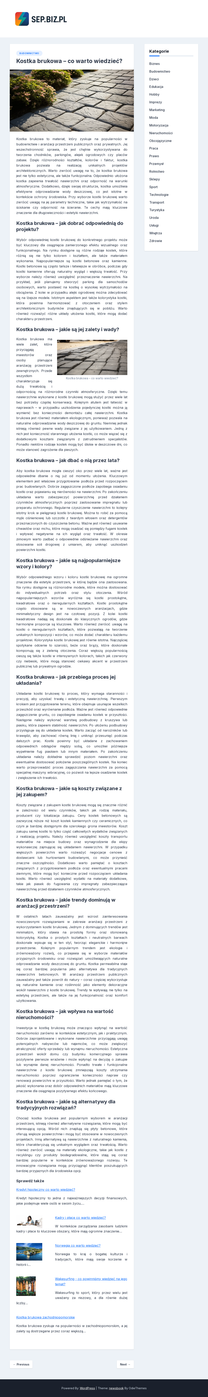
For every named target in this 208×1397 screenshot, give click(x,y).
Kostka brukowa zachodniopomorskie (45, 1317)
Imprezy (155, 102)
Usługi (154, 225)
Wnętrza (155, 233)
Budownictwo (29, 53)
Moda (153, 118)
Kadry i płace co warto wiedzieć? (80, 1218)
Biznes (154, 64)
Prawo (154, 156)
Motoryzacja (158, 125)
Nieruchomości (161, 133)
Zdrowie (155, 241)
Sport (153, 187)
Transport (156, 202)
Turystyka (156, 210)
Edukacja (156, 87)
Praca (153, 148)
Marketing (157, 110)
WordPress (87, 1388)
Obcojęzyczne (160, 141)
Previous (21, 1364)
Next (125, 1364)
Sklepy (154, 179)
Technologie (159, 195)
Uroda (154, 218)
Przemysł (156, 164)
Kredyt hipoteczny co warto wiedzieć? (45, 1190)
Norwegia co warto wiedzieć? (78, 1245)
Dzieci (154, 79)
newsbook (116, 1388)
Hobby (154, 94)
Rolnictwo (156, 171)
